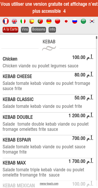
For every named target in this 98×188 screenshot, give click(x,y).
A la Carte (10, 30)
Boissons (38, 30)
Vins (25, 30)
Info (52, 30)
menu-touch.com (49, 184)
